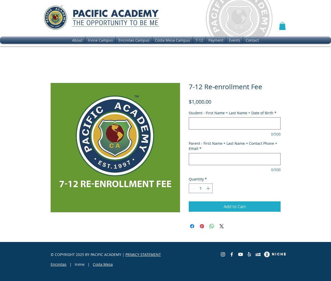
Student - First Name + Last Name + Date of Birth (232, 112)
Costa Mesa (103, 264)
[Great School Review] (267, 254)
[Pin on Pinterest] (202, 226)
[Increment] (208, 188)
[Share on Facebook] (192, 226)
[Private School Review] (258, 254)
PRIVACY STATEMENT (143, 254)
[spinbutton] (200, 188)
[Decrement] (193, 188)
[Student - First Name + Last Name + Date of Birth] (234, 123)
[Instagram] (223, 254)
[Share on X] (222, 226)
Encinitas (58, 264)
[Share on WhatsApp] (212, 226)
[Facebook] (232, 254)
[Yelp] (249, 254)
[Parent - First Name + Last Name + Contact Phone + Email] (234, 159)
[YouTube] (240, 254)
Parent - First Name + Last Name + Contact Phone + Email (233, 146)
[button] (282, 26)
